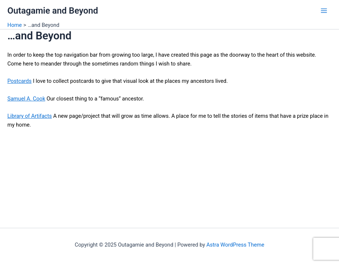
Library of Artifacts (29, 116)
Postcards (19, 81)
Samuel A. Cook (26, 98)
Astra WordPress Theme (235, 244)
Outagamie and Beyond (52, 11)
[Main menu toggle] (324, 10)
